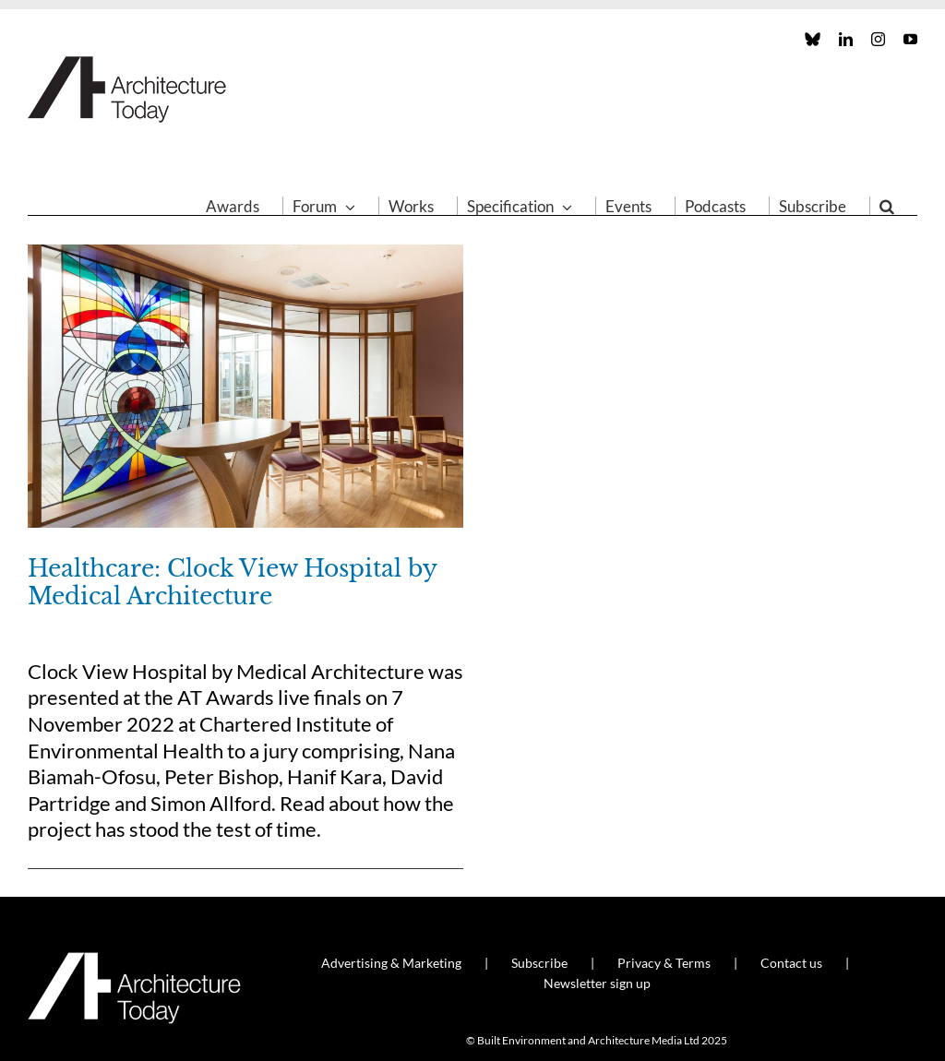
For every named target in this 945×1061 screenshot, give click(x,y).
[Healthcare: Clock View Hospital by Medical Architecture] (245, 386)
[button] (886, 206)
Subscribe (539, 963)
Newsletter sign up (597, 983)
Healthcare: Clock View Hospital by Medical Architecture (232, 582)
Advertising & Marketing (391, 963)
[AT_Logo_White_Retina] (134, 960)
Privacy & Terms (664, 963)
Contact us (791, 963)
